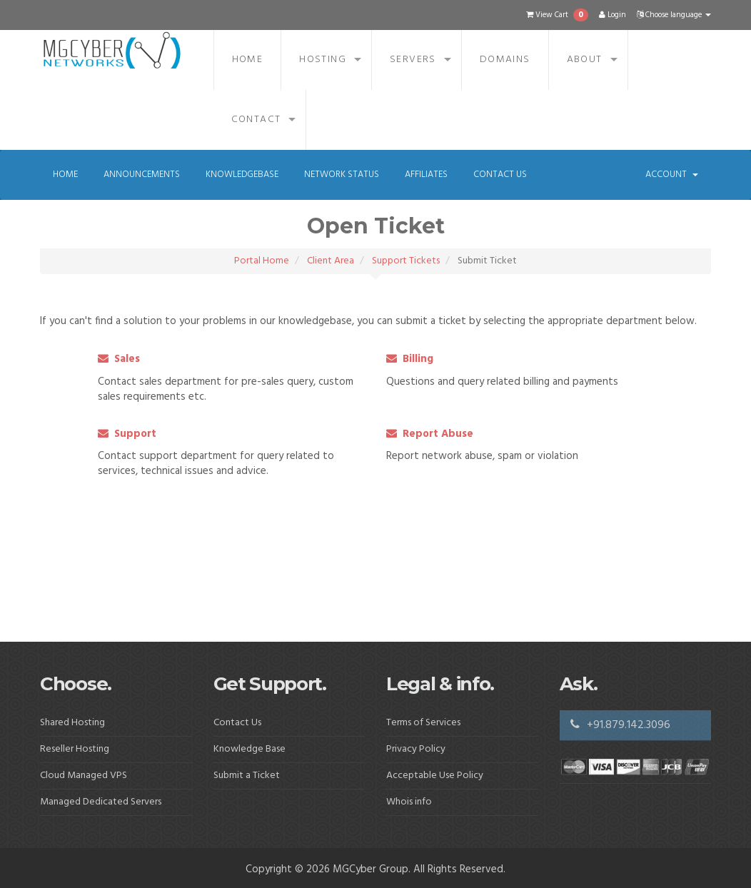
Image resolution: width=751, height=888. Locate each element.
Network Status (341, 174)
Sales (119, 359)
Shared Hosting (72, 723)
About (585, 59)
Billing (409, 359)
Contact (256, 119)
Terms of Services (423, 723)
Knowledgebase (242, 174)
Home (247, 59)
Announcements (142, 174)
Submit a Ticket (246, 775)
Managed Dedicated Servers (100, 802)
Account (671, 174)
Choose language (674, 15)
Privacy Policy (415, 749)
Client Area (330, 261)
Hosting (322, 59)
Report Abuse (429, 434)
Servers (413, 59)
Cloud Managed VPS (83, 775)
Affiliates (426, 174)
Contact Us (500, 174)
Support (127, 434)
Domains (505, 59)
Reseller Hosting (74, 749)
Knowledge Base (249, 749)
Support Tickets (406, 261)
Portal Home (261, 261)
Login (612, 15)
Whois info (409, 802)
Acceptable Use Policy (434, 775)
